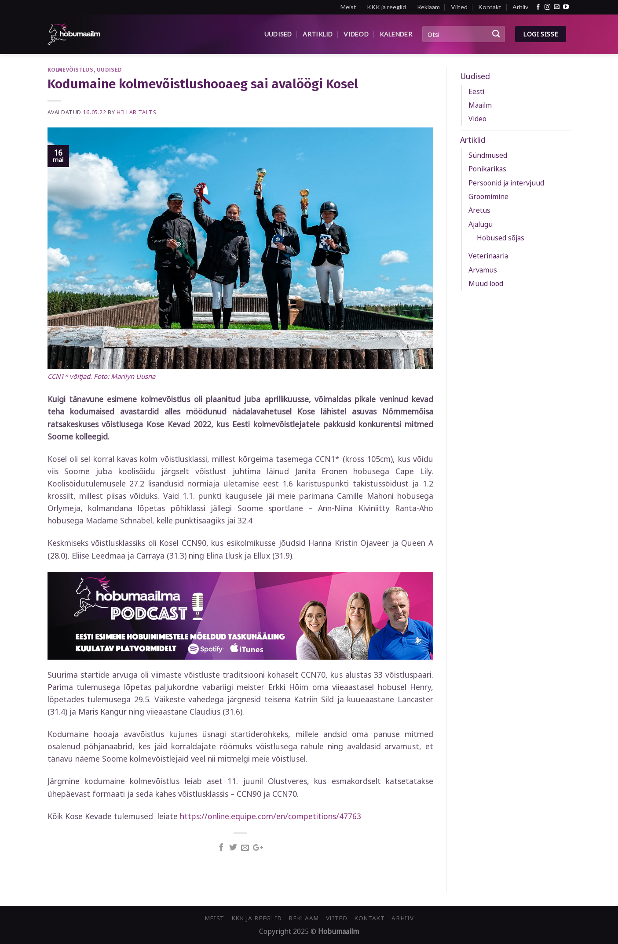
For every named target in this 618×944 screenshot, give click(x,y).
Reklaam (428, 7)
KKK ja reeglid (386, 7)
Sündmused (487, 155)
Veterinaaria (488, 256)
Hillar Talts (136, 112)
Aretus (479, 210)
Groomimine (488, 196)
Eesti (476, 91)
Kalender (396, 34)
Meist (348, 7)
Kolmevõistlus (71, 69)
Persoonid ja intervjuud (506, 183)
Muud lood (485, 283)
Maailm (480, 105)
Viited (459, 7)
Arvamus (482, 270)
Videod (356, 34)
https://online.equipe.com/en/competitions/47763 (270, 816)
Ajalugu (480, 224)
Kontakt (489, 7)
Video (477, 118)
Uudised (278, 34)
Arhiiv (520, 7)
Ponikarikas (487, 169)
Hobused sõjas (500, 238)
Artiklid (318, 34)
